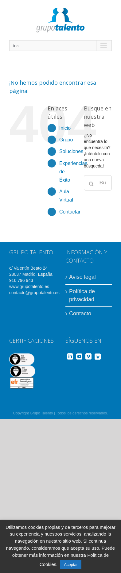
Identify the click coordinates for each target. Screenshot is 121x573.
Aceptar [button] (71, 564)
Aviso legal (82, 277)
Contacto (80, 313)
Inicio (65, 128)
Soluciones (71, 151)
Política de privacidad (82, 295)
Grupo (66, 139)
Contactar (69, 211)
